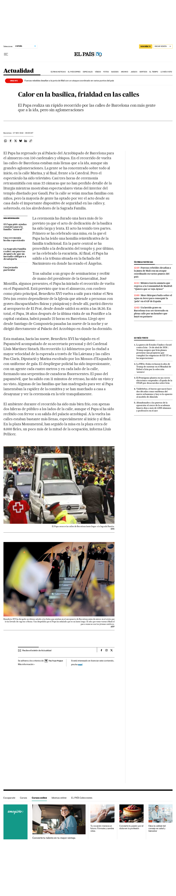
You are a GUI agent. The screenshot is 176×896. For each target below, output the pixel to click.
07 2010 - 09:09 (23, 133)
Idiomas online (59, 797)
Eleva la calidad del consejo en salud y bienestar (157, 828)
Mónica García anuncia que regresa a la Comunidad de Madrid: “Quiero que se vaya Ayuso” (153, 286)
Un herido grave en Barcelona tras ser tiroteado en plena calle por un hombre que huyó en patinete (151, 312)
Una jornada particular (10, 269)
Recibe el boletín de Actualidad (36, 650)
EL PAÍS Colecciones (81, 797)
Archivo (124, 72)
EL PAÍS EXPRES (74, 72)
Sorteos (143, 72)
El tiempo (153, 72)
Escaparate (9, 797)
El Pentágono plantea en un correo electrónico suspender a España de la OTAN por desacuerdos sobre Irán (154, 380)
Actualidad (18, 71)
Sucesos (115, 72)
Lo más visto (166, 72)
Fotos (106, 72)
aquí (80, 664)
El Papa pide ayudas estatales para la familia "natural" (15, 227)
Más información (26, 664)
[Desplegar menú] (5, 54)
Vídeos (98, 72)
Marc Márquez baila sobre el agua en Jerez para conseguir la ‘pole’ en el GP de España (153, 298)
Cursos (23, 797)
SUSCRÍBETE (145, 46)
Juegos (134, 72)
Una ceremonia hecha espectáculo (14, 239)
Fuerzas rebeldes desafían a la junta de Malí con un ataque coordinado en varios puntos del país (69, 80)
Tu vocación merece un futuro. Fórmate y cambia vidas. (102, 828)
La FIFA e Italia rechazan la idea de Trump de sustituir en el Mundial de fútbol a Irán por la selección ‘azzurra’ (153, 368)
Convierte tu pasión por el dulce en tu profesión (131, 827)
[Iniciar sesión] (163, 46)
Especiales (87, 72)
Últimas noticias (58, 72)
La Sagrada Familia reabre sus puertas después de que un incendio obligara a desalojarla (14, 254)
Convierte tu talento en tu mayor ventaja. (54, 838)
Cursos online (39, 797)
